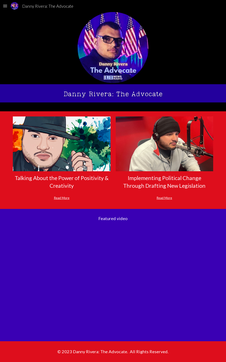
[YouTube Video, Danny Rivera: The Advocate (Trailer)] (113, 284)
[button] (5, 6)
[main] (62, 181)
